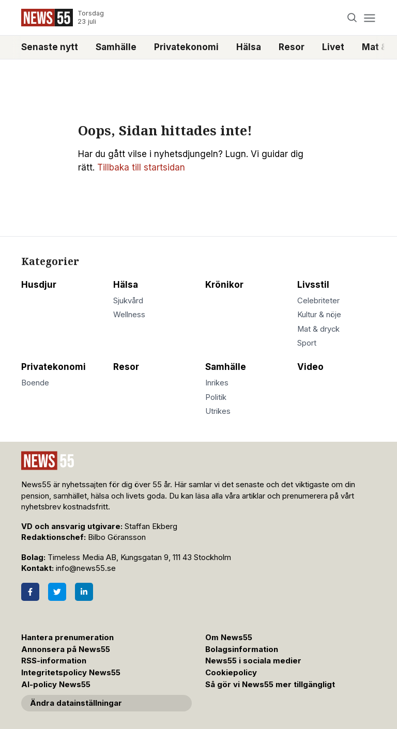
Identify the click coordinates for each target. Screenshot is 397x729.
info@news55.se (86, 568)
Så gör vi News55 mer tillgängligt (271, 684)
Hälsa (248, 47)
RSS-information (53, 660)
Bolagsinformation (241, 649)
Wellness (129, 314)
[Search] (352, 17)
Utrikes (218, 411)
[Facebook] (30, 592)
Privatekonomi (186, 47)
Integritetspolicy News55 (70, 672)
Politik (215, 397)
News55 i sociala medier (253, 660)
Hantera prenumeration (67, 637)
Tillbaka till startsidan (141, 167)
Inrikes (216, 382)
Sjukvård (128, 300)
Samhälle (116, 47)
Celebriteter (318, 300)
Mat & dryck (318, 329)
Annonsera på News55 (65, 649)
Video (310, 367)
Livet (333, 47)
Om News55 (228, 637)
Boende (35, 382)
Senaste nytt (49, 47)
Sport (306, 343)
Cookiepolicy (231, 672)
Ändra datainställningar (76, 703)
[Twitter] (57, 592)
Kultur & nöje (319, 314)
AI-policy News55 (55, 684)
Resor (291, 47)
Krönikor (224, 285)
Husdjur (38, 285)
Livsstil (313, 285)
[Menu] (369, 17)
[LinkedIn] (84, 592)
